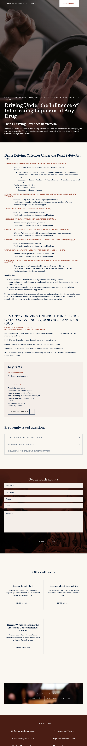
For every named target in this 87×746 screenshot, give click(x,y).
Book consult (69, 3)
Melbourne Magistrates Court (23, 731)
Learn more (21, 603)
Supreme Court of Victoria (64, 739)
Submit (42, 541)
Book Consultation (19, 411)
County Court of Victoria (64, 731)
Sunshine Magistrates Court (23, 739)
